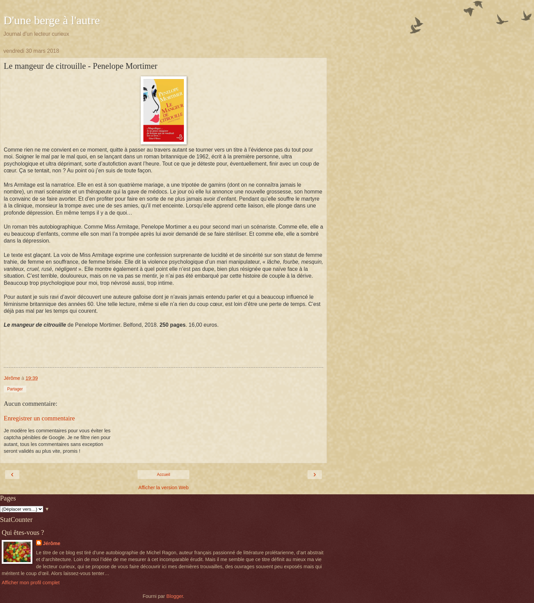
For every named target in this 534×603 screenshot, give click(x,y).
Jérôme (51, 543)
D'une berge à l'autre (51, 20)
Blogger (174, 596)
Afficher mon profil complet (31, 582)
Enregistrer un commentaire (39, 418)
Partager (15, 389)
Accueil (163, 474)
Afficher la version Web (163, 487)
